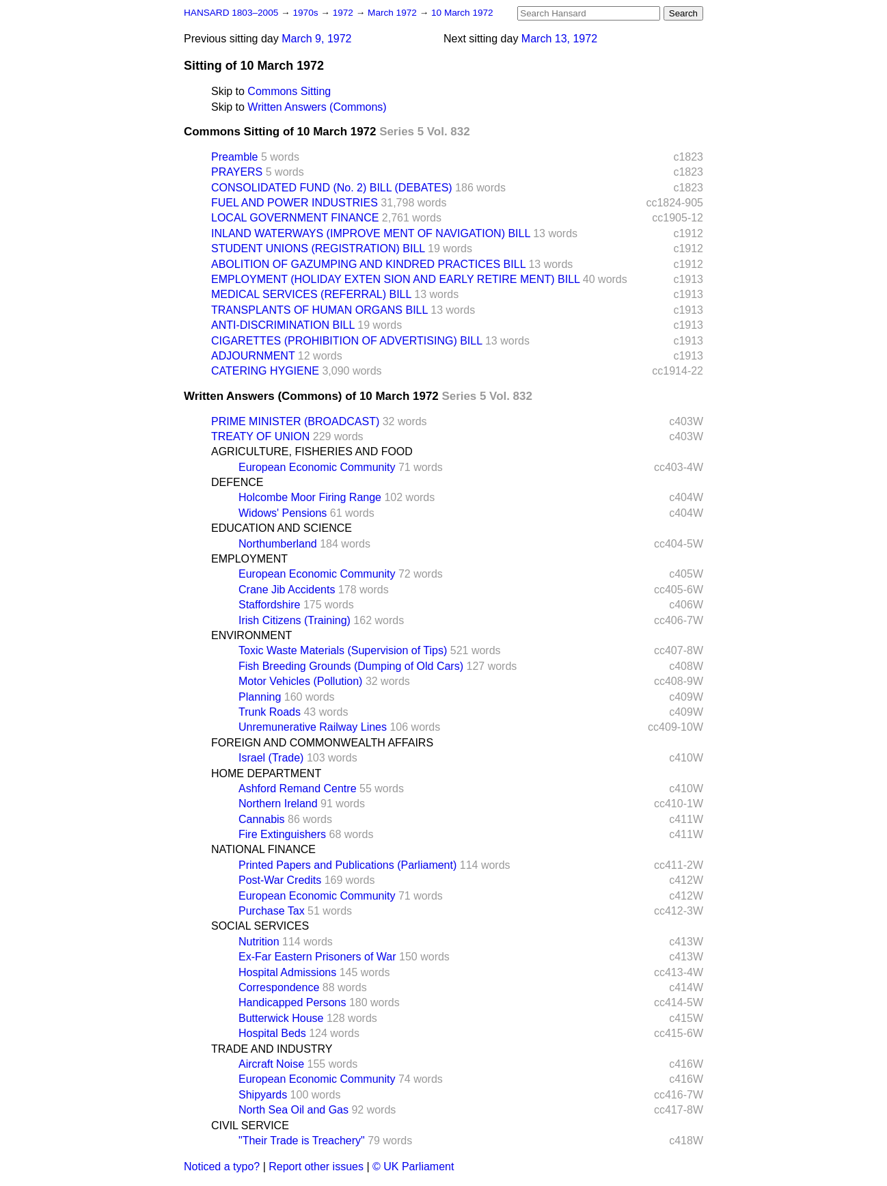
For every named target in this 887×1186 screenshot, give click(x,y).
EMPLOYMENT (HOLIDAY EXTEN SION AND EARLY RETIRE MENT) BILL (395, 279)
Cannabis (261, 819)
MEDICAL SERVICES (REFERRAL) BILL (311, 294)
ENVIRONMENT (251, 635)
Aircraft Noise (271, 1064)
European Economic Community (316, 467)
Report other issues (316, 1166)
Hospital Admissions (287, 972)
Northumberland (277, 544)
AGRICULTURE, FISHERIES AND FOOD (312, 451)
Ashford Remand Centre (297, 788)
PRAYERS (236, 172)
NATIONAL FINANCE (263, 849)
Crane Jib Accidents (286, 589)
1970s (306, 13)
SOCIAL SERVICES (260, 926)
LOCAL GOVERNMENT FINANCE (295, 218)
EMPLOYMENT (249, 559)
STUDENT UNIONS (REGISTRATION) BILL (318, 248)
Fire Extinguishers (282, 834)
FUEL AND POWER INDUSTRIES (294, 202)
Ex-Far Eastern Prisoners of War (317, 956)
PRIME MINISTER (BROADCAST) (295, 421)
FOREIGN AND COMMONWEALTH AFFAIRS (322, 743)
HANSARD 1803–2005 (231, 13)
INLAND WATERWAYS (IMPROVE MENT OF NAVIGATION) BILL (370, 233)
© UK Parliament (413, 1166)
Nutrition (258, 941)
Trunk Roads (269, 712)
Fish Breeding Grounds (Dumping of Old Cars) (350, 666)
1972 (344, 13)
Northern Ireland (278, 803)
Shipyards (262, 1095)
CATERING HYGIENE (265, 371)
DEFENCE (237, 482)
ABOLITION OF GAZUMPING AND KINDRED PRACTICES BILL (368, 264)
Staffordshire (269, 604)
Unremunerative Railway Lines (312, 727)
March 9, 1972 (316, 38)
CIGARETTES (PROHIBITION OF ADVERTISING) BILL (346, 341)
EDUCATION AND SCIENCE (281, 528)
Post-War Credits (279, 880)
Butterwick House (281, 1018)
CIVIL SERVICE (250, 1125)
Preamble (234, 157)
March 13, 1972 (559, 38)
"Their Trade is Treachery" (301, 1140)
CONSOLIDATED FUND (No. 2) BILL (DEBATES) (331, 187)
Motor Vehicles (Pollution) (300, 681)
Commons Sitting (289, 91)
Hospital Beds (272, 1033)
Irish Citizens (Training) (294, 620)
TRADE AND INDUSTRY (272, 1049)
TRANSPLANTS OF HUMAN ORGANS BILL (319, 310)
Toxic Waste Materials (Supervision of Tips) (342, 650)
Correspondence (278, 987)
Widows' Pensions (282, 513)
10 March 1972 (462, 13)
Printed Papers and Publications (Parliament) (347, 865)
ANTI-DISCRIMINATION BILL (283, 325)
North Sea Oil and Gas (293, 1110)
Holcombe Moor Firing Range (309, 497)
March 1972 (394, 13)
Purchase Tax (271, 911)
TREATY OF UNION (260, 436)
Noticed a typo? (222, 1166)
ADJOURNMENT (253, 356)
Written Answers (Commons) (316, 107)
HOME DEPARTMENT (266, 773)
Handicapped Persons (292, 1002)
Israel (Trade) (270, 758)
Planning (259, 697)
